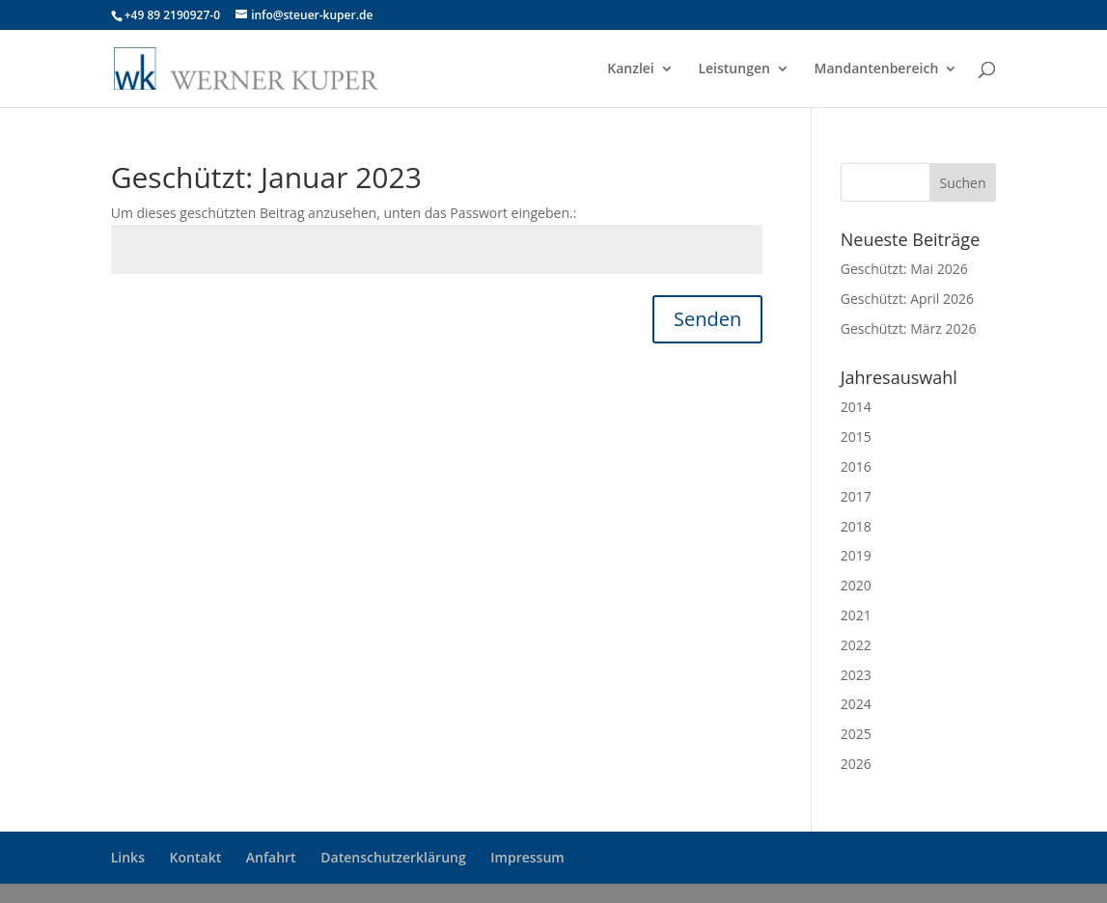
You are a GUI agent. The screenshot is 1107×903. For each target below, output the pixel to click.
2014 (856, 406)
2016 (856, 466)
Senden (707, 319)
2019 (856, 555)
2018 (856, 526)
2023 (856, 675)
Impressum (527, 857)
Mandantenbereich (877, 69)
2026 (856, 763)
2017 (856, 496)
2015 (856, 436)
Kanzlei (630, 69)
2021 (856, 615)
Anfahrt (271, 857)
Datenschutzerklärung (392, 857)
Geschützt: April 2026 (907, 298)
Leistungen (733, 69)
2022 (856, 645)
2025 (856, 734)
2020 (856, 585)
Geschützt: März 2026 (909, 328)
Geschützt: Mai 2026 (904, 269)
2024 (856, 704)
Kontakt (196, 857)
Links (128, 857)
